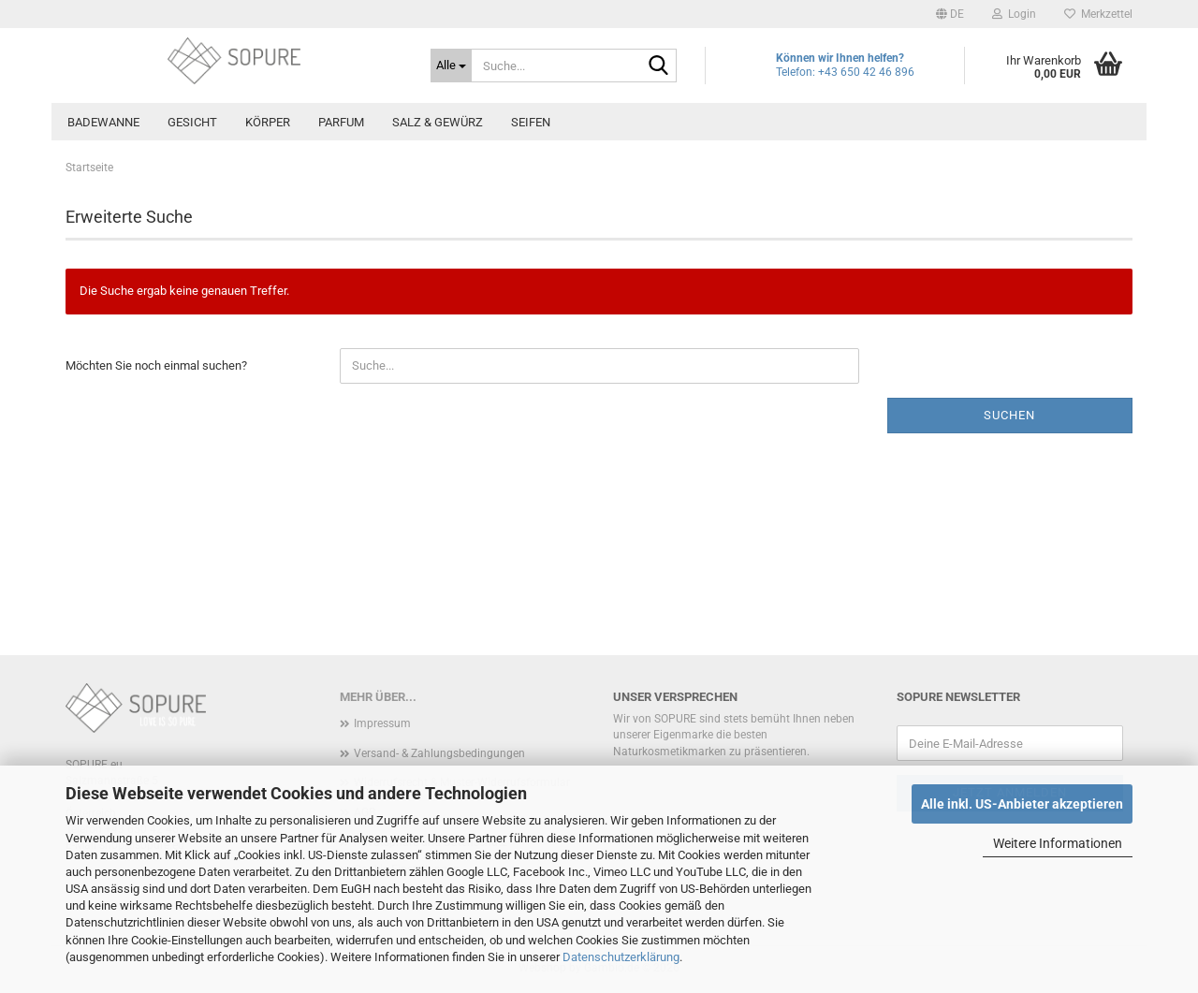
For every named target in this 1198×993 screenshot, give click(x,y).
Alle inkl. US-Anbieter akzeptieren (1022, 803)
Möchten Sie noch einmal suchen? (156, 365)
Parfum (341, 122)
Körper (267, 122)
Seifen (530, 122)
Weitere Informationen (1057, 843)
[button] (950, 14)
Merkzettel (1098, 14)
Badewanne (103, 122)
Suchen (1009, 415)
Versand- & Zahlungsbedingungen (439, 753)
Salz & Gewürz (437, 122)
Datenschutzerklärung (620, 957)
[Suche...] (451, 65)
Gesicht (192, 122)
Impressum (382, 723)
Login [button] (1014, 14)
